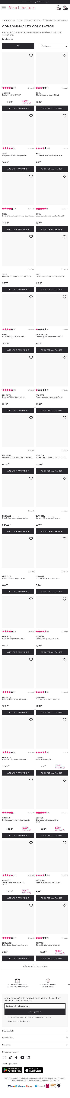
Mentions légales (11, 1078)
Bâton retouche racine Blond (47, 95)
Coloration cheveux (51, 20)
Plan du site (54, 1081)
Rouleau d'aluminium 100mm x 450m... (51, 457)
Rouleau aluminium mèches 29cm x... (17, 276)
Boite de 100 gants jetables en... (48, 518)
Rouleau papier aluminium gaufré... (16, 820)
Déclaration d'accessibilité (38, 1081)
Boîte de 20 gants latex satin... (13, 337)
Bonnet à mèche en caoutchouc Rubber (18, 216)
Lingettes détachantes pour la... (14, 155)
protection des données (20, 1021)
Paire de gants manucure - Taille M (49, 337)
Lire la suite (7, 39)
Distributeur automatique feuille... (15, 518)
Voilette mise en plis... (44, 759)
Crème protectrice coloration (47, 820)
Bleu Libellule (17, 20)
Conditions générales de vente (31, 1078)
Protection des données (54, 1078)
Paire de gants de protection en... (48, 882)
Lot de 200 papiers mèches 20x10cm (50, 276)
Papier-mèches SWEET (11, 95)
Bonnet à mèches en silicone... (48, 945)
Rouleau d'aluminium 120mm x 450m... (17, 457)
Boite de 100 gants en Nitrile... (13, 397)
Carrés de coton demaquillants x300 (50, 216)
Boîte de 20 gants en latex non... (14, 699)
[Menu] (4, 8)
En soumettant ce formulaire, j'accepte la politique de (29, 1019)
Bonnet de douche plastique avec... (49, 155)
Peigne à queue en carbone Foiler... (49, 397)
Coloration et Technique (33, 20)
